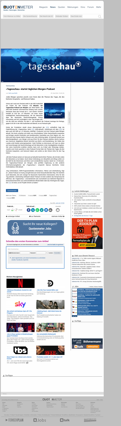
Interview (19, 407)
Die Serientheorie (30, 16)
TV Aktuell (12, 415)
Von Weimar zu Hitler (12, 16)
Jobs (92, 405)
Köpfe (33, 409)
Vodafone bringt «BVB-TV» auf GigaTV (87, 271)
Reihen (18, 405)
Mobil (3, 407)
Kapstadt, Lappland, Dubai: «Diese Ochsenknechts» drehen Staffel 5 (86, 267)
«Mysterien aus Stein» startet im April (85, 204)
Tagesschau (53, 195)
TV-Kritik (63, 405)
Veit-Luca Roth (12, 93)
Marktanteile (49, 405)
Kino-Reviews (64, 407)
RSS (3, 404)
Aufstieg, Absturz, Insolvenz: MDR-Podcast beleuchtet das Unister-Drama (86, 263)
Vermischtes (34, 405)
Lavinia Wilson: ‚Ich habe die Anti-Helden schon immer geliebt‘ (88, 212)
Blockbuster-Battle (80, 408)
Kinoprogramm (79, 415)
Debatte (63, 404)
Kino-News (78, 404)
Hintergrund (20, 404)
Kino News (6, 415)
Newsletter (4, 405)
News (53, 7)
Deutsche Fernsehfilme (89, 415)
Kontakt (92, 407)
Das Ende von (76, 16)
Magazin (43, 7)
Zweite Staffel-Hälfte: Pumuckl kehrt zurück (87, 194)
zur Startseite (34, 216)
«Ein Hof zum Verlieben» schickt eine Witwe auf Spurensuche (88, 209)
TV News (39, 415)
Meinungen (72, 7)
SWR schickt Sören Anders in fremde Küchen (87, 206)
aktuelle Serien (72, 415)
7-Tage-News (5, 408)
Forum (90, 7)
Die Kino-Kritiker (79, 405)
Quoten (61, 7)
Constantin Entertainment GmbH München (86, 291)
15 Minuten (22, 195)
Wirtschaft (34, 407)
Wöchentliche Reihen (51, 404)
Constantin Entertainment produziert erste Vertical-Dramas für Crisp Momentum (87, 278)
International (35, 408)
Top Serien (97, 415)
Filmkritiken (27, 415)
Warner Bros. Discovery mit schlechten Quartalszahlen (85, 197)
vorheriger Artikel (13, 216)
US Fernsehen (33, 415)
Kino (83, 7)
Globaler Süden (62, 16)
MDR (60, 129)
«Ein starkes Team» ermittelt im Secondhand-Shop (87, 200)
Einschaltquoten (46, 415)
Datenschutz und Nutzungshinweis (95, 409)
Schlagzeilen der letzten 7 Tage (83, 216)
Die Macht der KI (46, 16)
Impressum (93, 412)
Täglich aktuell (50, 407)
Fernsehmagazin (19, 415)
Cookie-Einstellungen (96, 411)
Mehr (98, 7)
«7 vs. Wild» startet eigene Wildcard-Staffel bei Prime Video (86, 259)
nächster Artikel (58, 216)
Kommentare (12, 190)
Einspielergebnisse (80, 407)
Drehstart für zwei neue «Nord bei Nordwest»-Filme (86, 274)
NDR (32, 129)
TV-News (34, 404)
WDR (47, 127)
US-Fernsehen (35, 411)
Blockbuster (58, 415)
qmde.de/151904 (60, 203)
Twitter (4, 411)
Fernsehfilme (65, 415)
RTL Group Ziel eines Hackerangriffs (86, 281)
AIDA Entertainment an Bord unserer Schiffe (83, 301)
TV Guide (53, 415)
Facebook (4, 409)
